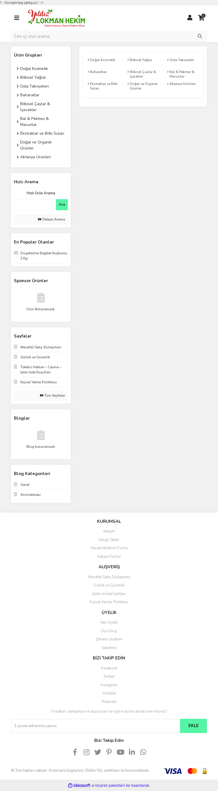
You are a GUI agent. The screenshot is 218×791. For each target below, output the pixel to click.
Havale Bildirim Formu (109, 548)
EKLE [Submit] (193, 725)
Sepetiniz (109, 647)
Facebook (109, 668)
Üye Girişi (109, 631)
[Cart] (201, 18)
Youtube (109, 693)
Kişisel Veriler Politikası (109, 602)
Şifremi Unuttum (109, 639)
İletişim (109, 531)
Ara (62, 204)
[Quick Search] (33, 204)
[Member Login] (189, 18)
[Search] (109, 36)
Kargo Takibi (109, 539)
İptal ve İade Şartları (109, 593)
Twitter (109, 676)
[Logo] (56, 17)
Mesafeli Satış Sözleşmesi (109, 577)
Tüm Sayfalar (52, 395)
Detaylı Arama (51, 219)
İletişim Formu (109, 556)
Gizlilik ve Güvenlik (109, 585)
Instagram (109, 685)
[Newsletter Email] (95, 726)
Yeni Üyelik (109, 622)
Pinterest (109, 701)
